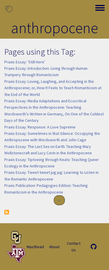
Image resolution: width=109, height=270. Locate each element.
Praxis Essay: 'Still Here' (24, 62)
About (54, 246)
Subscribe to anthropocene (6, 212)
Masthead (35, 246)
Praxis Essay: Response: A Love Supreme (40, 127)
